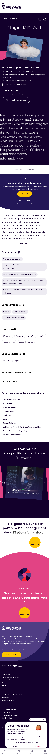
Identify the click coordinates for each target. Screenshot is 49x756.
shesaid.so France (8, 700)
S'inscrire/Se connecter (10, 715)
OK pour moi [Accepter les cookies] (36, 746)
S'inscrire (24, 194)
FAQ (3, 683)
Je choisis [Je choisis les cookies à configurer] (15, 746)
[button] (2, 483)
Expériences (29, 169)
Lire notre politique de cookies (16, 740)
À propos (18, 169)
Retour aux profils (10, 18)
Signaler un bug (7, 718)
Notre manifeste (7, 680)
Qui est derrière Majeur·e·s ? (11, 677)
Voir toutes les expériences (16, 100)
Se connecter (24, 201)
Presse (4, 685)
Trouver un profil (7, 712)
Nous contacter (12, 654)
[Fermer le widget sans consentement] (37, 719)
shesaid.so (5, 697)
